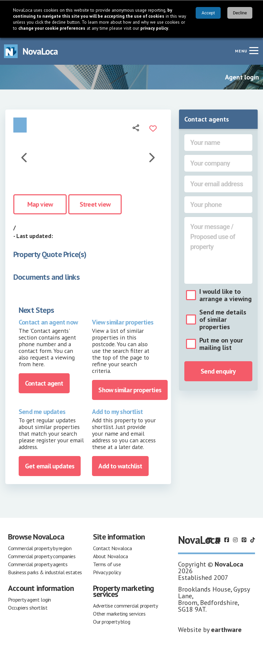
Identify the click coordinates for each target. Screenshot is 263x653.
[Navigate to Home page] (31, 51)
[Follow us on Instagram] (235, 539)
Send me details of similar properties (222, 319)
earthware (226, 629)
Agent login (242, 77)
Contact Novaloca (112, 548)
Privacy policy (107, 572)
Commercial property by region (39, 548)
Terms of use (107, 564)
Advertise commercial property (125, 605)
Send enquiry (218, 371)
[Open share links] (136, 127)
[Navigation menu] (253, 50)
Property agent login (29, 599)
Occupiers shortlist (27, 607)
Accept (208, 12)
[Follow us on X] (218, 539)
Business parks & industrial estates (45, 572)
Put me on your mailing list (221, 344)
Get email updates (49, 466)
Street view (95, 204)
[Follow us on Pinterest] (244, 539)
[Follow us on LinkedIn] (209, 539)
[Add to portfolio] (153, 127)
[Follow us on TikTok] (252, 539)
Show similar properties (129, 390)
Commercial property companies (41, 556)
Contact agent (44, 383)
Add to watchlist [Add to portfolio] (120, 466)
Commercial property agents (38, 564)
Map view (40, 204)
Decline (240, 12)
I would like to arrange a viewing (225, 295)
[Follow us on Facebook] (226, 539)
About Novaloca (110, 556)
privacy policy (154, 28)
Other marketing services (119, 613)
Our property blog (111, 621)
